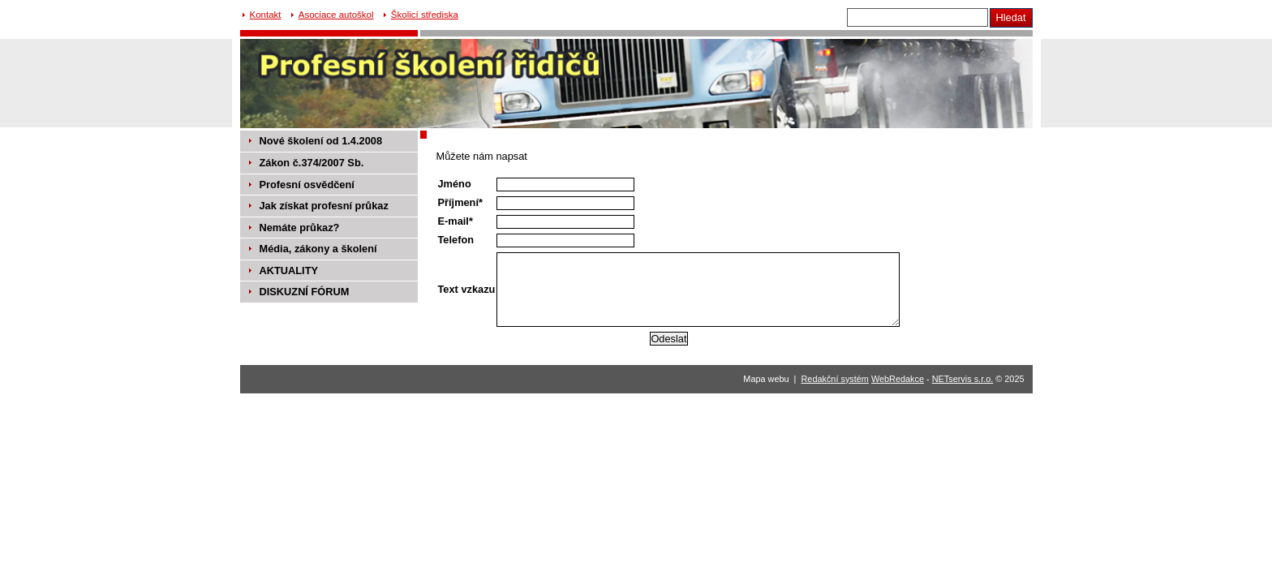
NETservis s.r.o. (963, 379)
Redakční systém (835, 379)
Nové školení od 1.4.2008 (321, 141)
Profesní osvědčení (307, 184)
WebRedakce (897, 379)
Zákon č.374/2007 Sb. (312, 163)
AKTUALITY (289, 270)
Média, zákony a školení (318, 249)
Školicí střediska (424, 14)
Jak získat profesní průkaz (324, 206)
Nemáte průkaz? (300, 227)
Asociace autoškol (336, 14)
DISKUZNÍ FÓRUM (305, 292)
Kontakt (265, 14)
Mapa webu (766, 379)
